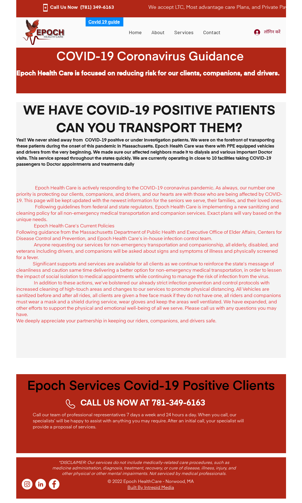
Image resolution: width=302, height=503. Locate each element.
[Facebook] (54, 484)
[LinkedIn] (40, 484)
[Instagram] (27, 484)
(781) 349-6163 (97, 7)
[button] (184, 32)
